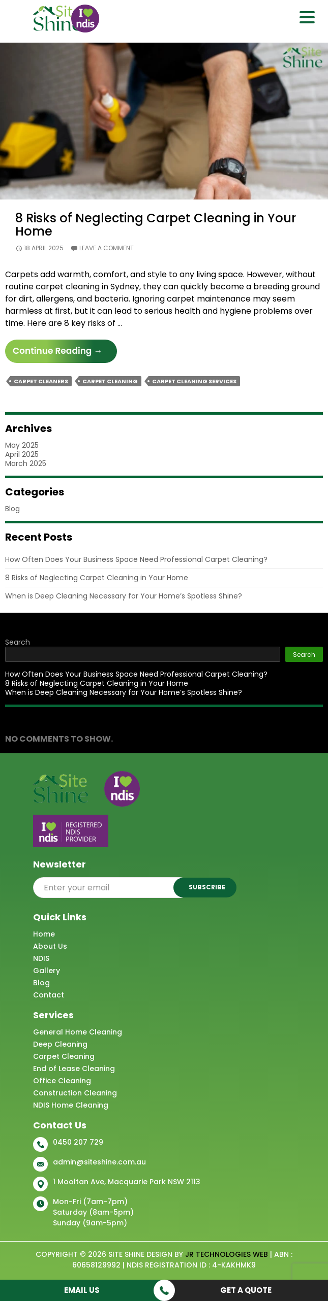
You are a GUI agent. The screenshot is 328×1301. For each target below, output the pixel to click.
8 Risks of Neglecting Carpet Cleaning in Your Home (155, 225)
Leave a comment (106, 248)
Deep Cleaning (60, 1044)
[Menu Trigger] (307, 16)
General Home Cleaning (77, 1032)
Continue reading (65, 353)
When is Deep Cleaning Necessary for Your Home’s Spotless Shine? (123, 596)
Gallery (46, 970)
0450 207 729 (78, 1142)
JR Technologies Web (226, 1254)
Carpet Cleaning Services (194, 381)
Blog (12, 509)
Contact (48, 995)
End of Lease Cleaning (74, 1068)
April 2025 (22, 454)
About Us (50, 946)
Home (44, 934)
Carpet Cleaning (110, 381)
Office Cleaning (62, 1081)
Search (17, 642)
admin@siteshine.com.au (99, 1162)
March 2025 (25, 463)
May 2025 (22, 445)
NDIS (41, 958)
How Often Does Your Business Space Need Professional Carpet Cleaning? (136, 559)
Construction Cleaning (75, 1093)
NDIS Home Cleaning (70, 1105)
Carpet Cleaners (41, 381)
